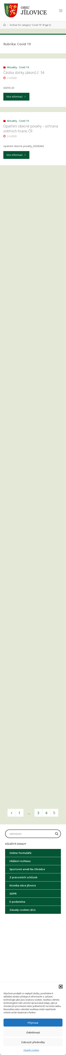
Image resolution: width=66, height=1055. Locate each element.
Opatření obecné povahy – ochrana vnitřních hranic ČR (30, 128)
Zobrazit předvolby (33, 1042)
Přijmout (33, 1022)
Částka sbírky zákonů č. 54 (23, 72)
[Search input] (31, 833)
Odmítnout (33, 1032)
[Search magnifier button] (56, 833)
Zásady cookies (31, 1050)
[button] (60, 986)
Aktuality (12, 67)
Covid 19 (24, 67)
